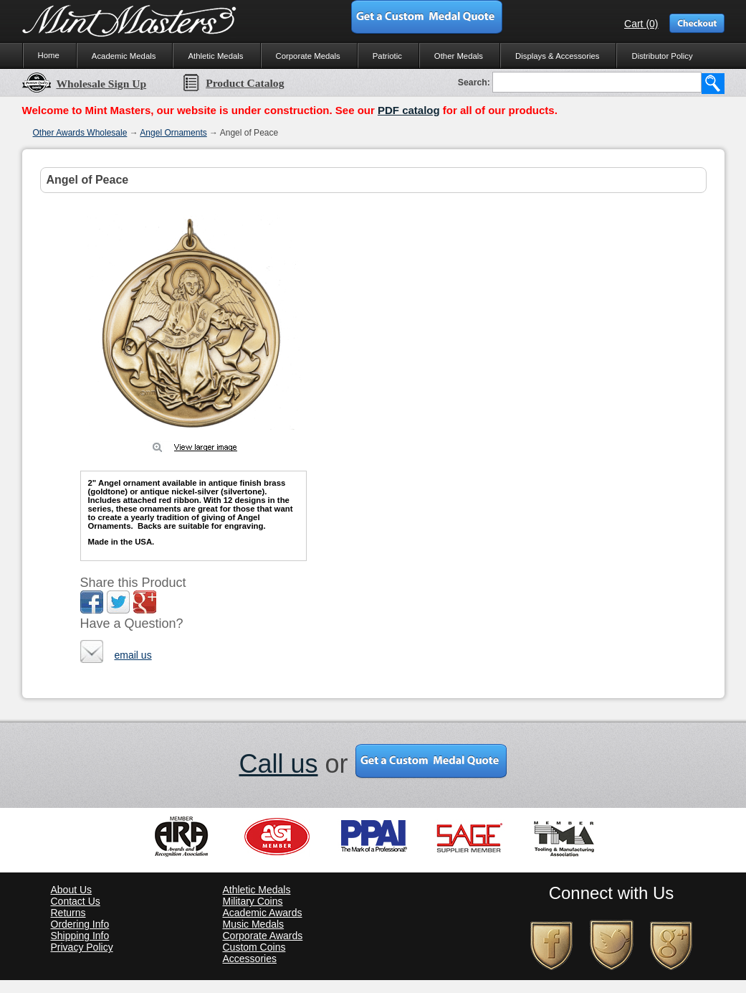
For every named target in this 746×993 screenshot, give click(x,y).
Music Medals (253, 924)
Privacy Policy (82, 947)
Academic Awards (262, 912)
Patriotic (387, 56)
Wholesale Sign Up (84, 83)
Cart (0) (641, 23)
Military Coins (253, 901)
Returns (68, 912)
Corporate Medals (308, 56)
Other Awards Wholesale (80, 133)
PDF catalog (409, 110)
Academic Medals (124, 56)
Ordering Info (80, 924)
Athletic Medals (215, 56)
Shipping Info (80, 935)
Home (48, 55)
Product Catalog (233, 83)
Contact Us (75, 901)
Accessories (250, 958)
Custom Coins (254, 947)
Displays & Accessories (557, 56)
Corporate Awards (263, 935)
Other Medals (458, 56)
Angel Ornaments (173, 133)
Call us (278, 763)
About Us (71, 889)
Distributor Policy (661, 56)
